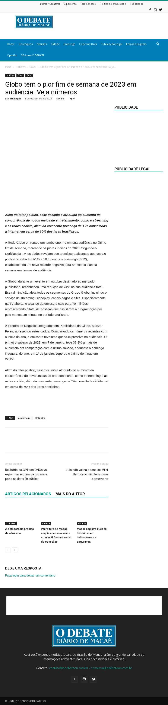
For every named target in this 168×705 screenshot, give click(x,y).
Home (11, 44)
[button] (158, 44)
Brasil (32, 67)
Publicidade (136, 3)
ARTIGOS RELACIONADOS (28, 494)
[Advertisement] (57, 201)
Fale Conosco (88, 3)
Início (8, 67)
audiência (24, 418)
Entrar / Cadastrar (50, 3)
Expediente (70, 3)
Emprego (69, 44)
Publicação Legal (111, 44)
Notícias (42, 44)
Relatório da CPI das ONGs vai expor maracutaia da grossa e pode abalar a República (26, 474)
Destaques (26, 44)
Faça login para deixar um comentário (30, 575)
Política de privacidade (113, 3)
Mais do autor (70, 494)
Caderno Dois (88, 44)
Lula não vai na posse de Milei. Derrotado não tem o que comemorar (87, 474)
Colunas (10, 523)
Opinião (12, 55)
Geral (29, 75)
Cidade (55, 44)
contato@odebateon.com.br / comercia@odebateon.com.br (90, 668)
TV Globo (39, 418)
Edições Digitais (136, 44)
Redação (15, 98)
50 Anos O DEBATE (33, 55)
